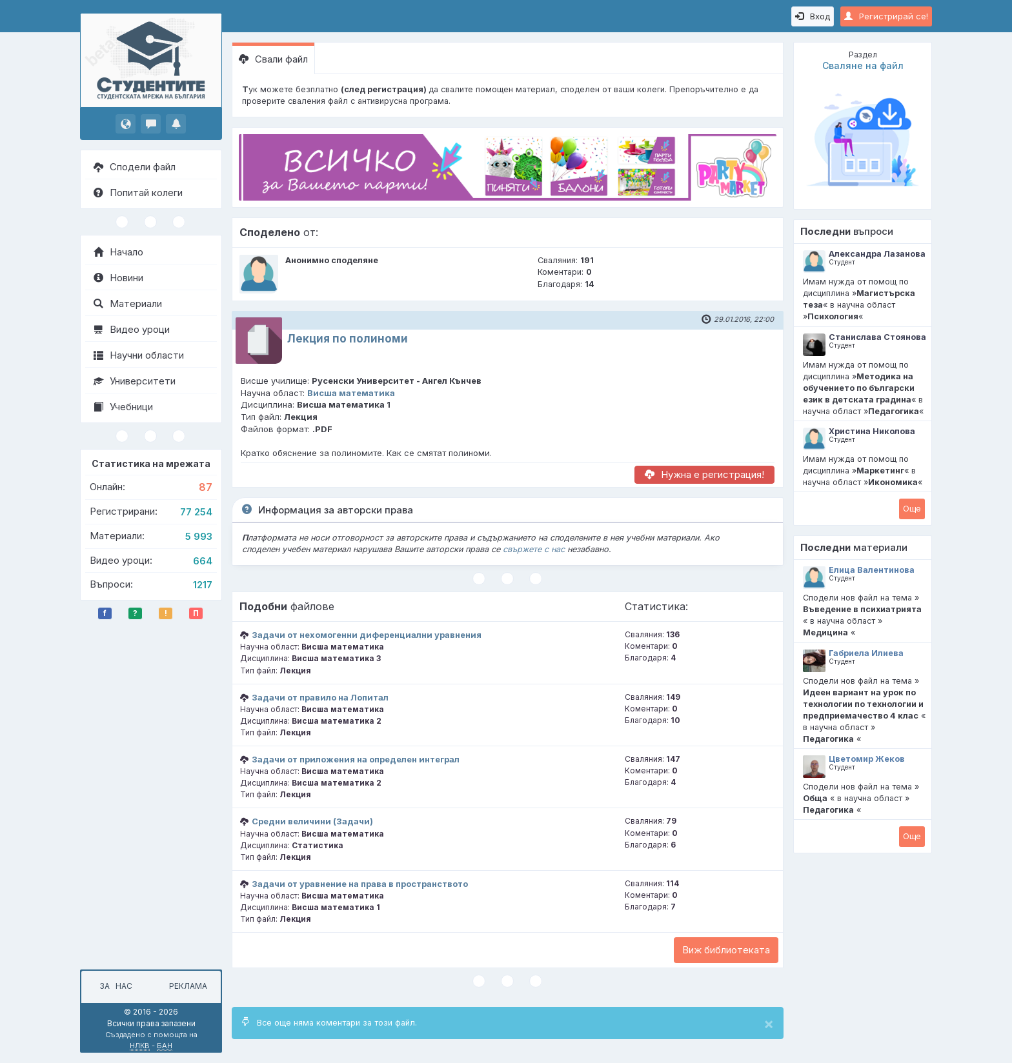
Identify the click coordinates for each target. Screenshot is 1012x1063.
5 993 (198, 536)
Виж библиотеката (726, 950)
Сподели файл (135, 167)
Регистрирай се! (886, 16)
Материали (128, 303)
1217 (202, 585)
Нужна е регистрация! (704, 474)
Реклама (188, 986)
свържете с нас (534, 549)
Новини (118, 278)
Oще (912, 508)
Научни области (139, 355)
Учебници (123, 407)
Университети (135, 381)
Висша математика (351, 393)
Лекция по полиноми (347, 338)
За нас (114, 986)
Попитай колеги (138, 192)
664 (202, 561)
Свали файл (273, 59)
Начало (118, 252)
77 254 (196, 512)
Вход (812, 16)
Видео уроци (132, 329)
